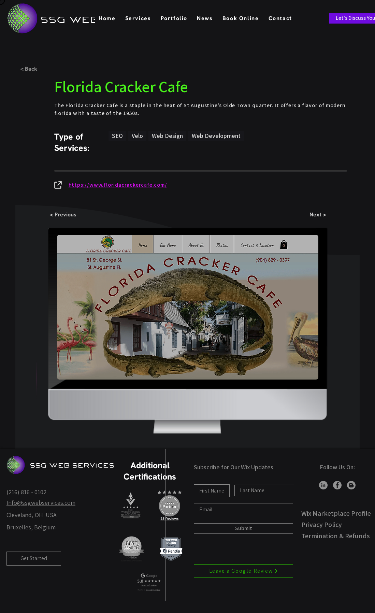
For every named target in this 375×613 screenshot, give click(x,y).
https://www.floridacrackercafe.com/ (118, 185)
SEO (117, 135)
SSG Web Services (72, 465)
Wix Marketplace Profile (336, 513)
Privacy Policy (321, 525)
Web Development (216, 135)
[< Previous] (72, 215)
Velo (137, 135)
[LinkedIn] (323, 485)
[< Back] (43, 69)
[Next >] (303, 215)
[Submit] (243, 528)
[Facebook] (337, 485)
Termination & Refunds (335, 536)
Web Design (167, 135)
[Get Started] (33, 559)
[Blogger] (351, 485)
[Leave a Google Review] (243, 571)
